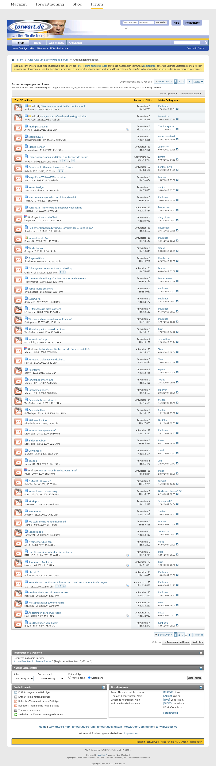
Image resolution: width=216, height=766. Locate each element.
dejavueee (29, 301)
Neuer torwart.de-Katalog (42, 491)
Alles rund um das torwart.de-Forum (48, 59)
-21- (26, 586)
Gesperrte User (36, 410)
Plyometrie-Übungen (40, 541)
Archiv (184, 741)
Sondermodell (36, 531)
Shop (77, 4)
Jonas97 (28, 514)
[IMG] (166, 699)
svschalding (30, 342)
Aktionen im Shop (38, 420)
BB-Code (168, 692)
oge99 (27, 372)
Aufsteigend (76, 677)
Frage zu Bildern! (37, 258)
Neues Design (36, 187)
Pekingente (30, 322)
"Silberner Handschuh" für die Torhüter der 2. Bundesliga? (60, 227)
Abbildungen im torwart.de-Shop (46, 329)
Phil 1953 (29, 575)
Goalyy (27, 251)
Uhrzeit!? (33, 572)
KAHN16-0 (29, 555)
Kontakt (140, 741)
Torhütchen (30, 332)
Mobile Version (36, 146)
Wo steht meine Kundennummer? (47, 521)
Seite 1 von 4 (165, 81)
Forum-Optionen (167, 93)
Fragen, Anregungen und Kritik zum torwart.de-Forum (58, 156)
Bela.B (27, 171)
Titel (17, 100)
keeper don (30, 220)
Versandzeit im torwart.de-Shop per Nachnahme (55, 207)
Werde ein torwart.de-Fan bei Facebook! (63, 106)
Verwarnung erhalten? (40, 288)
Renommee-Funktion (40, 562)
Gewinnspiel (35, 450)
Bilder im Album (37, 440)
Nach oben (197, 642)
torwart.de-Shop (37, 339)
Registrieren (192, 22)
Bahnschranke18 (32, 139)
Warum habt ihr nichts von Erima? (58, 470)
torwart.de (29, 119)
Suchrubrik (34, 298)
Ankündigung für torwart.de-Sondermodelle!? (64, 349)
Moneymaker (31, 281)
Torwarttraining (49, 4)
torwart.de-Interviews (40, 379)
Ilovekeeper (30, 231)
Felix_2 (28, 362)
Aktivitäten (75, 42)
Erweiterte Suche (195, 48)
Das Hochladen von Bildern (43, 622)
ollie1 (27, 545)
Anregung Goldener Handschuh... (46, 359)
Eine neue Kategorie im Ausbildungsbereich (52, 197)
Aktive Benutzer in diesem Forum (32, 661)
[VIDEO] (167, 703)
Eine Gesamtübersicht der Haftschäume (50, 552)
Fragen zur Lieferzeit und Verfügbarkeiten (64, 116)
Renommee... (35, 511)
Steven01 (29, 504)
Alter (16, 674)
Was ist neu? (56, 42)
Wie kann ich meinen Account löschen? (50, 319)
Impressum (131, 733)
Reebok (32, 460)
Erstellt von (27, 100)
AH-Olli (28, 129)
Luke (26, 565)
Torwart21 (29, 534)
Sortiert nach (45, 674)
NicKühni (29, 423)
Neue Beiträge (20, 48)
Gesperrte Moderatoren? (42, 400)
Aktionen (41, 48)
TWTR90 (28, 200)
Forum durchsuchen (190, 93)
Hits (149, 100)
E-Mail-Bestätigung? (39, 481)
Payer (27, 473)
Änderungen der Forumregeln (44, 612)
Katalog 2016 (35, 136)
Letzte (198, 81)
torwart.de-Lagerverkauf (42, 430)
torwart (28, 161)
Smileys (167, 695)
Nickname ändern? (38, 389)
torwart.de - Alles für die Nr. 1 (163, 741)
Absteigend (96, 677)
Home (42, 726)
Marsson (28, 180)
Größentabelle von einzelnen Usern (48, 592)
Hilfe (176, 22)
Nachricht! (34, 369)
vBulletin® (102, 755)
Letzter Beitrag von (169, 100)
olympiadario (31, 150)
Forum (97, 4)
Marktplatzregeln (38, 126)
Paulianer (29, 109)
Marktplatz (34, 501)
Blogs (37, 42)
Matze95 (29, 210)
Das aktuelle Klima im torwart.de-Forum (50, 167)
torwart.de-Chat (48, 217)
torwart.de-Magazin (109, 726)
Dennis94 (29, 241)
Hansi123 (29, 494)
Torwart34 (29, 464)
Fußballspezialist (32, 413)
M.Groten (29, 190)
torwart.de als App (38, 238)
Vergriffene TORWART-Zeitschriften (47, 177)
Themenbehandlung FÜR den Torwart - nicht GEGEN (57, 278)
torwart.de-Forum (83, 726)
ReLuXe (28, 484)
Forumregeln (170, 712)
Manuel (28, 352)
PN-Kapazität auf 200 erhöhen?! (46, 602)
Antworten (139, 100)
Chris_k (28, 272)
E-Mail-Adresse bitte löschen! (44, 308)
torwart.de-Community (139, 726)
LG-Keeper (29, 312)
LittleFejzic (29, 433)
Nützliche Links (58, 48)
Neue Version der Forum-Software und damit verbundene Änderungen (67, 582)
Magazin (19, 4)
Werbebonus (35, 248)
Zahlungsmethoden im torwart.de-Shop (50, 268)
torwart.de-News (166, 726)
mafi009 (28, 453)
